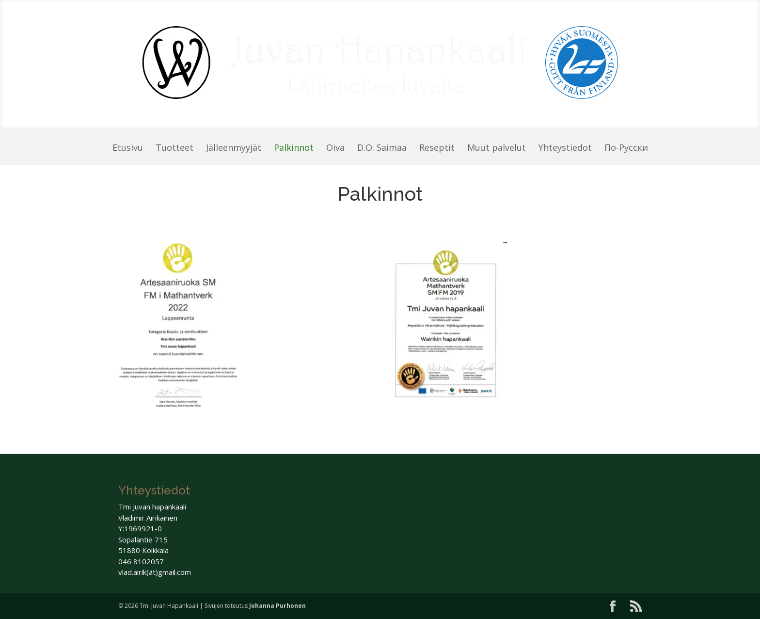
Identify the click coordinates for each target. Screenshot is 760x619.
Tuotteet (174, 148)
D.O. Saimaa (382, 148)
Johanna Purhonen (277, 606)
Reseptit (437, 148)
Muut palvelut (496, 148)
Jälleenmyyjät (233, 148)
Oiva (335, 148)
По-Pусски (626, 148)
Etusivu (127, 148)
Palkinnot (294, 148)
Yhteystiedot (565, 148)
